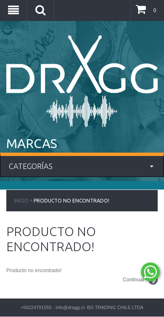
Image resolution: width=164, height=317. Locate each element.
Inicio (21, 200)
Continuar (140, 280)
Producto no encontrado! (71, 200)
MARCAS (31, 143)
